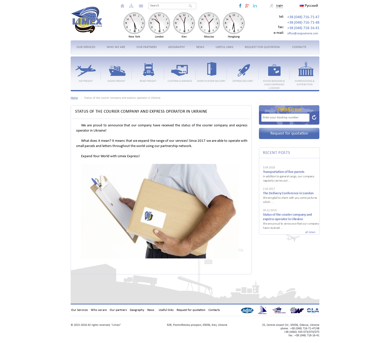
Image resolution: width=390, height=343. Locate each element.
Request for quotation (289, 133)
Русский (309, 6)
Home (74, 98)
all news (310, 232)
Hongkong (234, 36)
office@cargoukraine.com (302, 33)
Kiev (184, 36)
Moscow (209, 36)
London (159, 36)
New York (134, 36)
